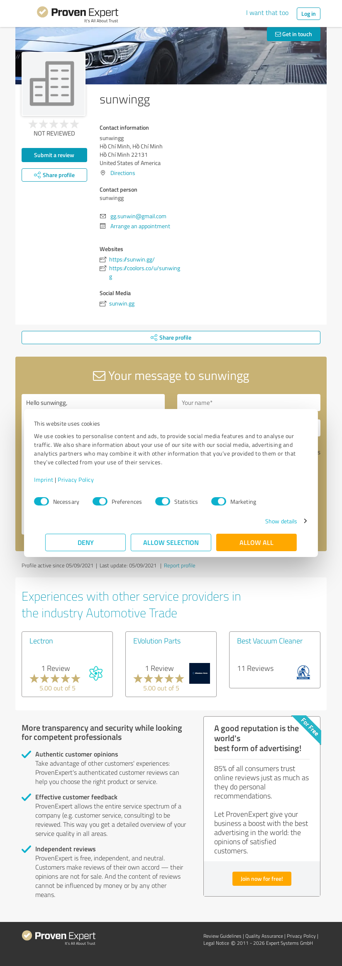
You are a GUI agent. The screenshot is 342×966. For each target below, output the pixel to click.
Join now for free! (262, 878)
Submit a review (54, 155)
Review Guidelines (222, 935)
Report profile (179, 565)
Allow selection (171, 542)
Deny (86, 542)
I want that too (267, 12)
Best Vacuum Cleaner (270, 641)
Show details (270, 521)
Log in (308, 13)
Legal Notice (216, 942)
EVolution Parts (157, 641)
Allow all (256, 542)
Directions (122, 173)
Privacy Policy (87, 479)
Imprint (55, 479)
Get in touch (293, 34)
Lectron (41, 641)
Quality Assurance (264, 935)
